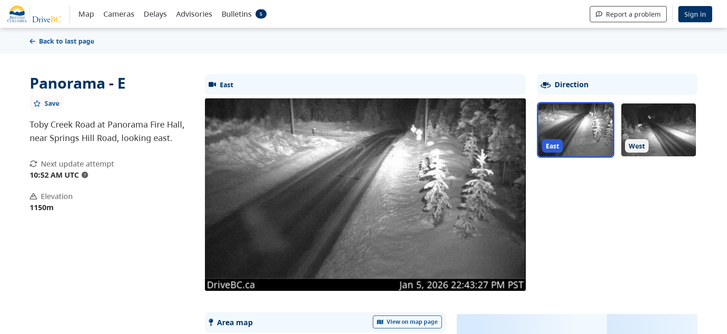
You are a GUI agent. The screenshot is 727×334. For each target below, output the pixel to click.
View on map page (407, 322)
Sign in (695, 14)
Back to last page (62, 41)
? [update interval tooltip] (85, 175)
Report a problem (628, 14)
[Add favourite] (46, 103)
